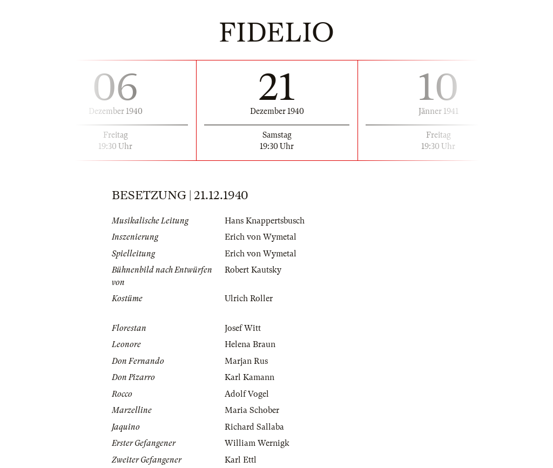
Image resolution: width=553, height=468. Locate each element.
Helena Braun (250, 344)
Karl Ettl (241, 460)
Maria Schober (252, 410)
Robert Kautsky (253, 270)
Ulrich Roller (249, 298)
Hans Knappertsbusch (265, 221)
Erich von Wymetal (260, 237)
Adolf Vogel (247, 394)
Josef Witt (243, 328)
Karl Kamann (249, 377)
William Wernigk (257, 443)
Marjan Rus (246, 361)
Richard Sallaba (254, 427)
